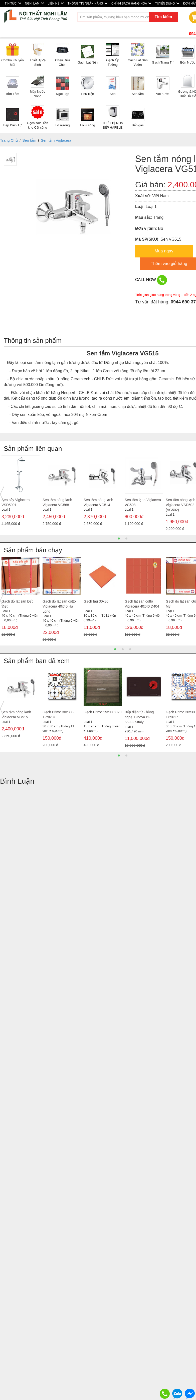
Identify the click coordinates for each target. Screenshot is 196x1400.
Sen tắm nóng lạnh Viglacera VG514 (98, 502)
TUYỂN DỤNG (167, 3)
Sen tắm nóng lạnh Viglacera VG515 (16, 714)
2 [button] (126, 538)
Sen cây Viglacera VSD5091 (16, 502)
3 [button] (130, 649)
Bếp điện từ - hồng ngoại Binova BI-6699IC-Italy (139, 717)
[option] (20, 492)
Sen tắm (29, 140)
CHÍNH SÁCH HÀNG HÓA (131, 3)
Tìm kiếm (163, 17)
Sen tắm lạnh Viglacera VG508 (143, 502)
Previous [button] (2, 494)
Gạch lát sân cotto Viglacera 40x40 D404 (142, 603)
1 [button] (118, 538)
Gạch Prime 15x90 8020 (102, 712)
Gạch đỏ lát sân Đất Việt (17, 603)
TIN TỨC (13, 3)
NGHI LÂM (34, 3)
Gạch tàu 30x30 (96, 601)
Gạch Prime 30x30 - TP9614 (58, 714)
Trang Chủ (9, 140)
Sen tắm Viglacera (56, 140)
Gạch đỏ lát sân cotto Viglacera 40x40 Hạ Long (59, 606)
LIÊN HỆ (56, 3)
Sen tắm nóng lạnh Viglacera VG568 (57, 502)
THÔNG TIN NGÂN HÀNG (87, 3)
